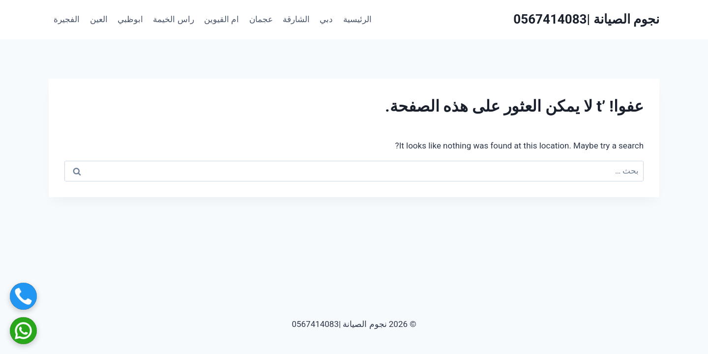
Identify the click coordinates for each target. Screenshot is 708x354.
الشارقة (296, 19)
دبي (326, 19)
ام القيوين (221, 19)
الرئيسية (357, 19)
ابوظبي (130, 19)
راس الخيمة (173, 19)
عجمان (261, 19)
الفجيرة (67, 19)
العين (99, 19)
